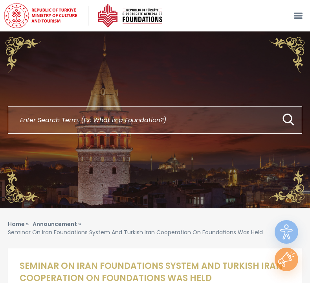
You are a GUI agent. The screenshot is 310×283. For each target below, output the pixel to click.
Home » (18, 224)
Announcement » (57, 224)
